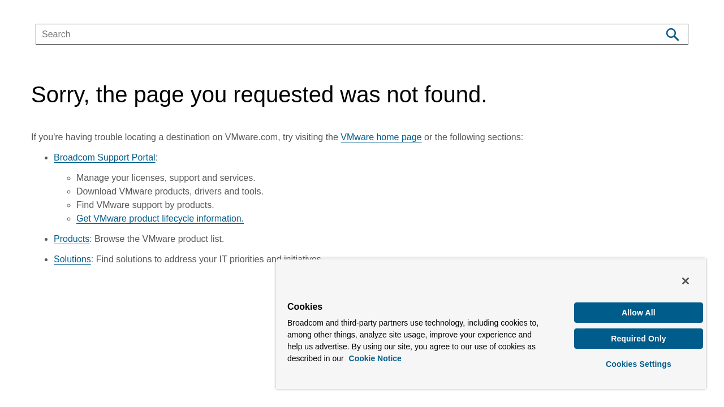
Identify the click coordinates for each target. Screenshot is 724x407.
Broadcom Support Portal (105, 157)
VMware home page (381, 137)
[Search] (672, 34)
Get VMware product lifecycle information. (160, 218)
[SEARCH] (336, 34)
